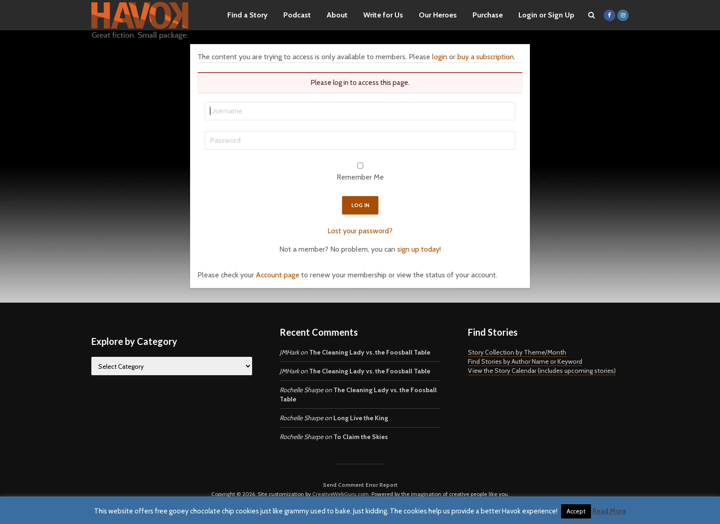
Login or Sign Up (546, 15)
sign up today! (419, 249)
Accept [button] (576, 511)
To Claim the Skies (360, 437)
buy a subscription (485, 56)
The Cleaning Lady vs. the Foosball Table (369, 352)
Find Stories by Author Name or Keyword (525, 361)
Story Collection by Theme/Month (517, 352)
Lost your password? (360, 230)
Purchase (487, 15)
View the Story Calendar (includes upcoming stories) (542, 370)
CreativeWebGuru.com (340, 493)
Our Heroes (438, 15)
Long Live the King (360, 418)
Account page (277, 274)
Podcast (297, 15)
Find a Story (247, 15)
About (337, 15)
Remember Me (360, 177)
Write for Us (383, 15)
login (439, 56)
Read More (609, 511)
